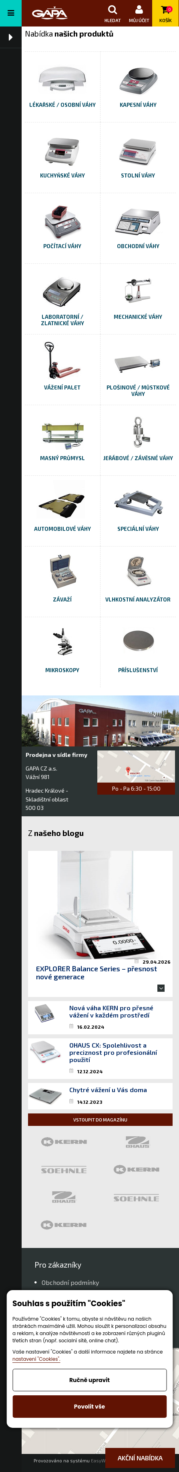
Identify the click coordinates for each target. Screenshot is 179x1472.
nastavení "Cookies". (36, 1359)
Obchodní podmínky (70, 1282)
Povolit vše (89, 1407)
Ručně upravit (89, 1380)
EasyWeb (101, 1460)
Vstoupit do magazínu (100, 1119)
